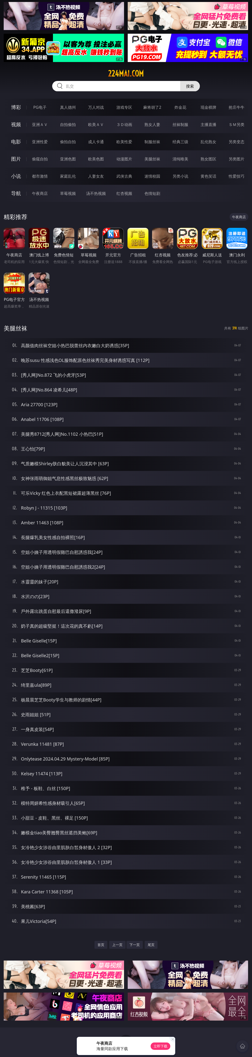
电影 (16, 141)
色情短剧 (152, 193)
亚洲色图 (68, 159)
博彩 (16, 107)
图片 (16, 158)
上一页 (117, 944)
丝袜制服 (180, 124)
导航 (16, 193)
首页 (100, 944)
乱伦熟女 (208, 141)
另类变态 (236, 141)
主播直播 (208, 124)
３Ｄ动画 (124, 124)
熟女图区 (208, 159)
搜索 (190, 86)
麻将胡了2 (152, 107)
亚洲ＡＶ (40, 124)
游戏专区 (124, 107)
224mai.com (126, 73)
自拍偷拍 (68, 124)
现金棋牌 (208, 107)
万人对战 (96, 107)
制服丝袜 (152, 141)
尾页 (151, 944)
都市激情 (40, 176)
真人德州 (68, 107)
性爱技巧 (236, 176)
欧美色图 (96, 159)
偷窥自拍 (40, 159)
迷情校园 (152, 176)
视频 (16, 124)
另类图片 (236, 159)
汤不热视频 (96, 193)
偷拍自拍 (68, 141)
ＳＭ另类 (236, 124)
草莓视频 (68, 193)
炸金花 (180, 107)
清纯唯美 (180, 159)
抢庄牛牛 (236, 107)
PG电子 (39, 107)
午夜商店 (40, 193)
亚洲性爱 (40, 141)
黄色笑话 (208, 176)
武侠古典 (124, 176)
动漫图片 (124, 159)
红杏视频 (124, 193)
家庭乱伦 (68, 176)
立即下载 (160, 1046)
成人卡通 (96, 141)
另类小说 (180, 176)
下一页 (134, 944)
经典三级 (180, 141)
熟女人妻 (152, 124)
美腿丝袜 (152, 159)
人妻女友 (96, 176)
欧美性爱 (124, 141)
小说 (16, 176)
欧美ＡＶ (96, 124)
